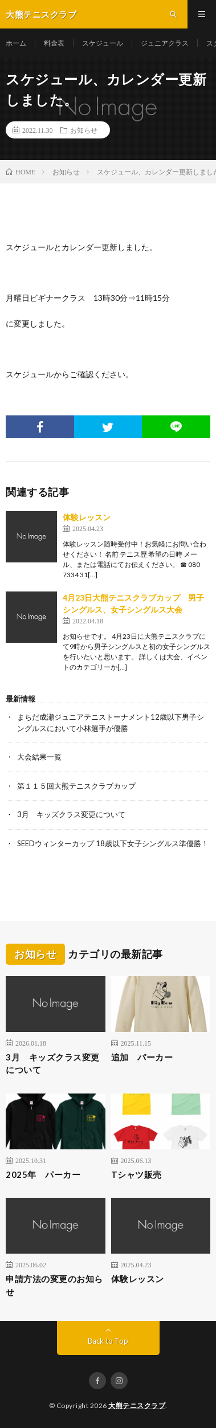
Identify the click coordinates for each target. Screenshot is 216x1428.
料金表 (54, 43)
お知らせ (83, 130)
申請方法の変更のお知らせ (54, 1285)
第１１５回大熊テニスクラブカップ (76, 785)
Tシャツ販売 (136, 1174)
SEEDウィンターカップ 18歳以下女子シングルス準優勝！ (113, 843)
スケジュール (102, 43)
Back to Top (108, 1340)
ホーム (16, 43)
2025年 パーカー (43, 1174)
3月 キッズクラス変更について (71, 814)
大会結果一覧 (39, 756)
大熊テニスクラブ (136, 1405)
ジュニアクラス (165, 43)
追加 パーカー (142, 1057)
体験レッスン (87, 517)
